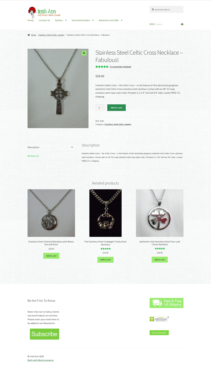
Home (31, 20)
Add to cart (116, 107)
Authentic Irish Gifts (109, 20)
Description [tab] (33, 147)
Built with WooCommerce (40, 360)
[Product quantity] (100, 107)
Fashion (59, 20)
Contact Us (44, 20)
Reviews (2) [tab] (33, 155)
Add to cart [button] (51, 255)
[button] (84, 53)
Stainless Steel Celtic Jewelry (51, 35)
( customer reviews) (120, 66)
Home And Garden (81, 20)
